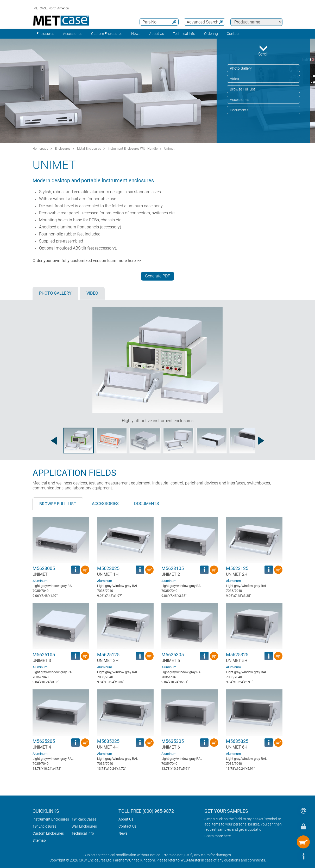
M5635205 (44, 741)
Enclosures (45, 34)
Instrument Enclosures (51, 819)
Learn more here (217, 836)
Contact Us (127, 826)
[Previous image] (54, 440)
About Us (125, 819)
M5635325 (237, 741)
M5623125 (237, 568)
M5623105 (172, 568)
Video (234, 79)
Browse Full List (242, 89)
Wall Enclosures (84, 826)
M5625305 (172, 654)
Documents (239, 110)
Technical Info (83, 833)
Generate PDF (157, 276)
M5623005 (44, 568)
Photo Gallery (241, 68)
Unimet (169, 148)
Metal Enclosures (89, 148)
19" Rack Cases (84, 819)
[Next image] (261, 440)
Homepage (40, 148)
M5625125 (108, 654)
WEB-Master (190, 860)
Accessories (72, 34)
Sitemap (39, 840)
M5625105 (44, 654)
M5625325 (237, 654)
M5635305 (172, 741)
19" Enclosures (44, 826)
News (135, 34)
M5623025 (108, 568)
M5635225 (108, 741)
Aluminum (40, 581)
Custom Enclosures (106, 34)
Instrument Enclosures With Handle (133, 148)
